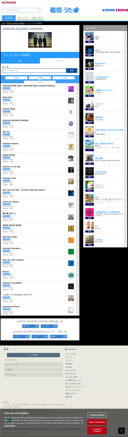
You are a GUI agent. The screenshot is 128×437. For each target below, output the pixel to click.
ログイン (68, 355)
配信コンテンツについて (74, 385)
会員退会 (68, 365)
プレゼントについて (73, 388)
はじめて (37, 18)
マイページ (69, 358)
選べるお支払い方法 (73, 381)
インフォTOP (70, 352)
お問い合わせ (70, 371)
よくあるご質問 (71, 375)
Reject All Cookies (97, 425)
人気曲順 (40, 78)
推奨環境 (68, 394)
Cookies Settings (97, 418)
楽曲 (20, 61)
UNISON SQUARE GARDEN (15, 23)
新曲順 (16, 78)
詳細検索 (34, 353)
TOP (3, 23)
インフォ (23, 18)
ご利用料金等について (73, 378)
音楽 (9, 18)
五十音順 (63, 78)
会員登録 (68, 361)
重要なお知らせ (71, 391)
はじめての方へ (71, 368)
